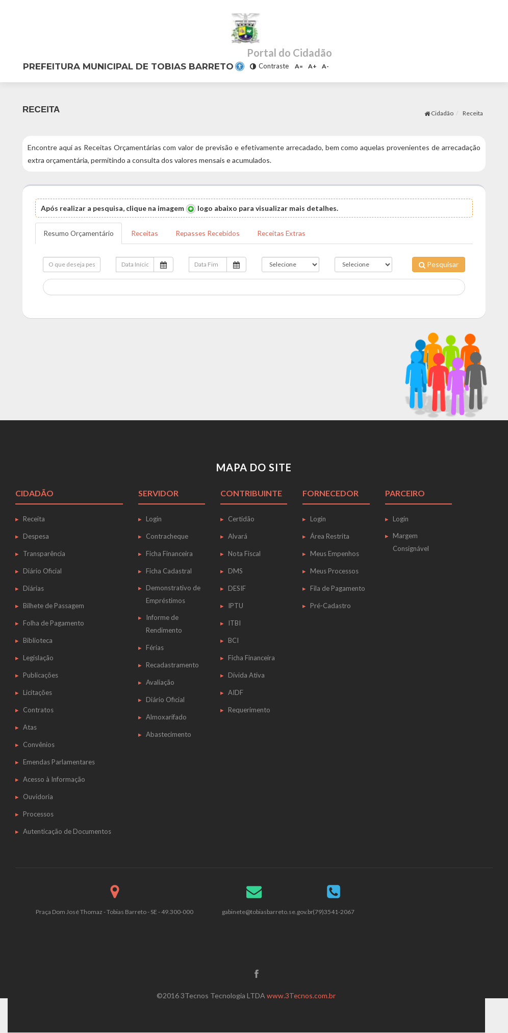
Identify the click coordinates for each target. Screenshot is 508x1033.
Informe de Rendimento (164, 623)
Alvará (237, 536)
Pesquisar (439, 264)
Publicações (40, 675)
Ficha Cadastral (169, 571)
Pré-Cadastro (330, 606)
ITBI (234, 623)
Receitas (147, 233)
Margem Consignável (411, 542)
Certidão (241, 519)
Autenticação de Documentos (67, 831)
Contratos (38, 710)
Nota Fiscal (244, 553)
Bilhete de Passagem (53, 606)
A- (325, 66)
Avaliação (160, 682)
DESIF (237, 588)
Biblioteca (38, 640)
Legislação (38, 658)
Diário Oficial (42, 571)
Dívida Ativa (246, 675)
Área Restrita (329, 536)
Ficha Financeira (169, 553)
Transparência (44, 553)
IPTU (235, 606)
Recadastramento (172, 665)
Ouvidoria (38, 796)
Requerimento (249, 710)
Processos (38, 814)
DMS (235, 571)
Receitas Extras (287, 233)
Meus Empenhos (334, 553)
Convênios (39, 744)
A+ (312, 66)
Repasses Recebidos (211, 233)
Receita (473, 113)
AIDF (235, 692)
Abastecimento (168, 734)
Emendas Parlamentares (59, 762)
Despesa (36, 536)
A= (299, 66)
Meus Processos (334, 571)
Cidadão (438, 113)
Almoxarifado (166, 717)
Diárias (33, 588)
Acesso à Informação (54, 779)
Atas (30, 727)
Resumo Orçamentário (79, 233)
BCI (233, 640)
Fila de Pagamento (337, 588)
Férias (155, 647)
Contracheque (167, 536)
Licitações (37, 692)
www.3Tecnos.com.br (301, 996)
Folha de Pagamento (53, 623)
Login (154, 519)
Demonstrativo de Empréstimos (173, 594)
